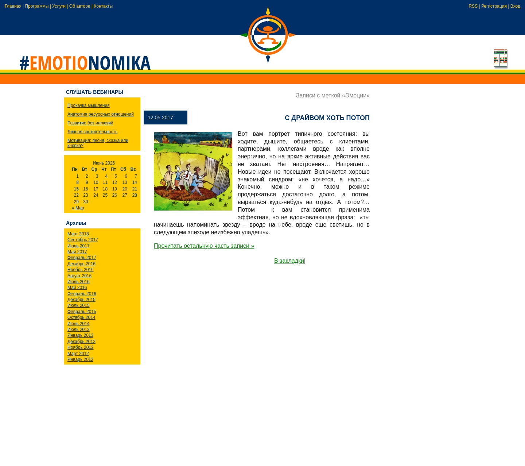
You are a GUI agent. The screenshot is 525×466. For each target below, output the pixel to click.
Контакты (103, 6)
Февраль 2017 (81, 257)
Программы (36, 6)
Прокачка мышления (88, 105)
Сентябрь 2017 (82, 239)
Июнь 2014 (78, 323)
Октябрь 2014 (81, 317)
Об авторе (79, 6)
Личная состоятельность (92, 131)
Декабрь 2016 (81, 263)
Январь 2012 (80, 359)
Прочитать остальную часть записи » (204, 246)
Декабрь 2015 (81, 299)
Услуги (59, 6)
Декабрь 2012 (81, 341)
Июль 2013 (78, 329)
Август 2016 (79, 275)
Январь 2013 (80, 335)
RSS (473, 6)
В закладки (289, 261)
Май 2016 (77, 287)
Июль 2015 (78, 305)
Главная (13, 6)
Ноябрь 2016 (80, 269)
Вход (515, 6)
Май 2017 (77, 251)
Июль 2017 (78, 246)
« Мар (78, 208)
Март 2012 (78, 353)
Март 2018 (78, 233)
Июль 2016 (78, 281)
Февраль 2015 (81, 311)
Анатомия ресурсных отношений (100, 114)
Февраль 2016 (81, 293)
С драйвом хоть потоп (327, 118)
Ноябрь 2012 (80, 347)
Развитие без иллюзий (90, 123)
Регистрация (494, 6)
